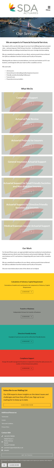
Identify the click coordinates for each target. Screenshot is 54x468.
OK (4, 465)
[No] (52, 463)
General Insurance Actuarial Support (27, 161)
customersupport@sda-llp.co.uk (13, 447)
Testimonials (5, 416)
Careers (4, 420)
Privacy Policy (5, 427)
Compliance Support (27, 97)
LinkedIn (6, 450)
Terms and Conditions (7, 423)
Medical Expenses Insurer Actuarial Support (27, 225)
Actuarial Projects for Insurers (27, 140)
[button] (27, 103)
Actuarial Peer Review (27, 119)
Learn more (14, 465)
